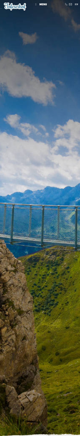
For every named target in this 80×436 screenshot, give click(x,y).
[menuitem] (76, 4)
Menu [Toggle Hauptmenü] (40, 4)
